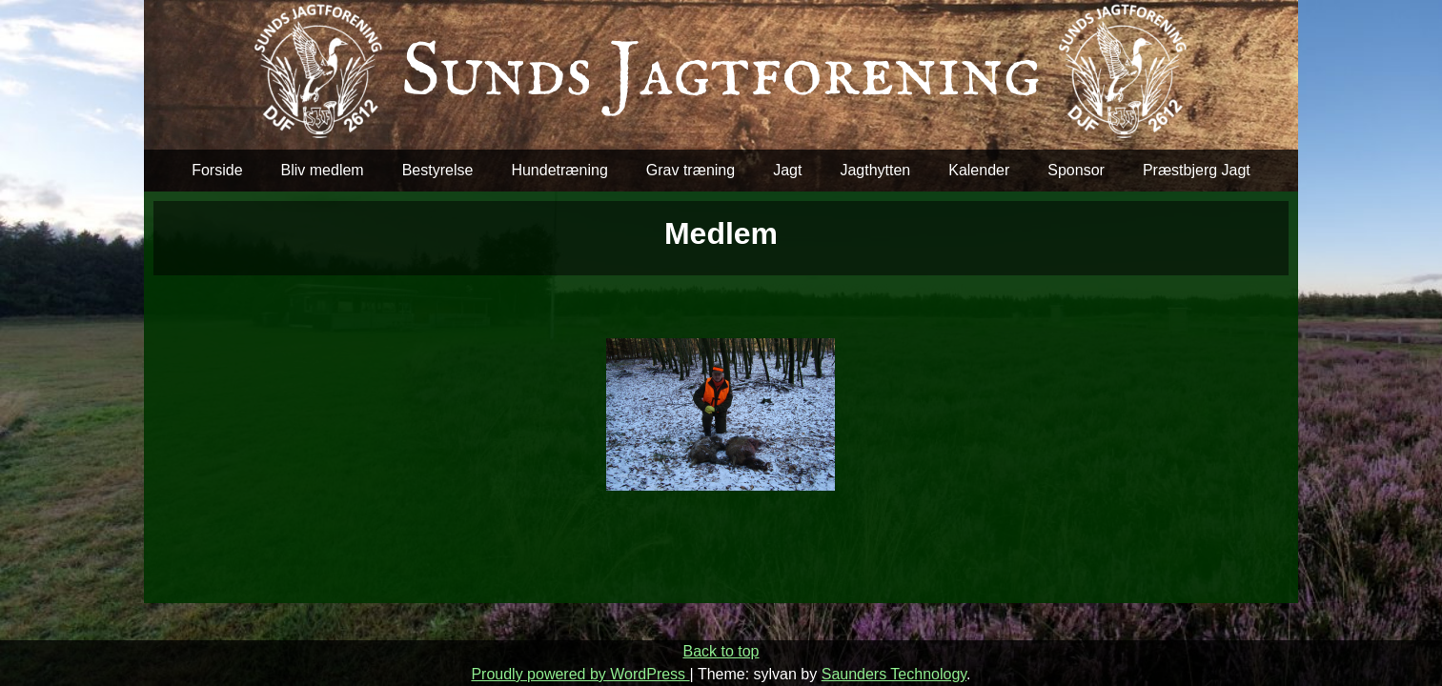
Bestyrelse (438, 170)
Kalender (978, 170)
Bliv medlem (322, 170)
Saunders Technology (894, 674)
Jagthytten (875, 170)
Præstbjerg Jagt (1196, 170)
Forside (217, 170)
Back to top (720, 651)
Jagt (787, 170)
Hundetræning (559, 170)
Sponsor (1076, 170)
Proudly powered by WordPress (580, 674)
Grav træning (690, 170)
